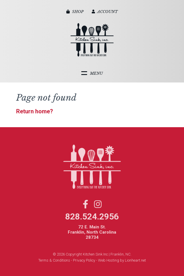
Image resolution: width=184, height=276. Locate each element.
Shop (75, 11)
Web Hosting (108, 260)
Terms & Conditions (54, 260)
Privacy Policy (84, 260)
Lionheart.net (135, 260)
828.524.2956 (92, 216)
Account (105, 11)
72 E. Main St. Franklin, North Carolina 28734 (92, 232)
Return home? (34, 111)
